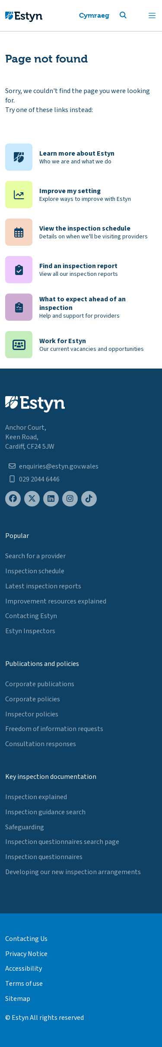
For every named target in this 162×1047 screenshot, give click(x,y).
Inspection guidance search (45, 812)
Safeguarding (24, 827)
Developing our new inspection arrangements (73, 872)
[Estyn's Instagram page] (70, 499)
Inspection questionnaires (44, 857)
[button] (133, 15)
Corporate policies (32, 699)
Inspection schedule (34, 571)
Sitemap (17, 998)
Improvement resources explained (55, 601)
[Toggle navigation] (152, 15)
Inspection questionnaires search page (62, 842)
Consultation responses (40, 744)
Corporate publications (39, 684)
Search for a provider (35, 556)
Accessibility (23, 968)
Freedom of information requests (54, 729)
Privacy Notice (26, 954)
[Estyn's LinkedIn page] (51, 499)
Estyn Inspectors (30, 631)
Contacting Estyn (31, 616)
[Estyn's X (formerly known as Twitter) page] (32, 499)
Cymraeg (94, 15)
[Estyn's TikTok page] (89, 499)
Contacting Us (26, 939)
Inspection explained (36, 797)
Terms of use (24, 983)
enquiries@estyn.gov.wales (58, 466)
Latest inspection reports (43, 586)
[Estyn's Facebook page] (13, 499)
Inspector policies (31, 714)
